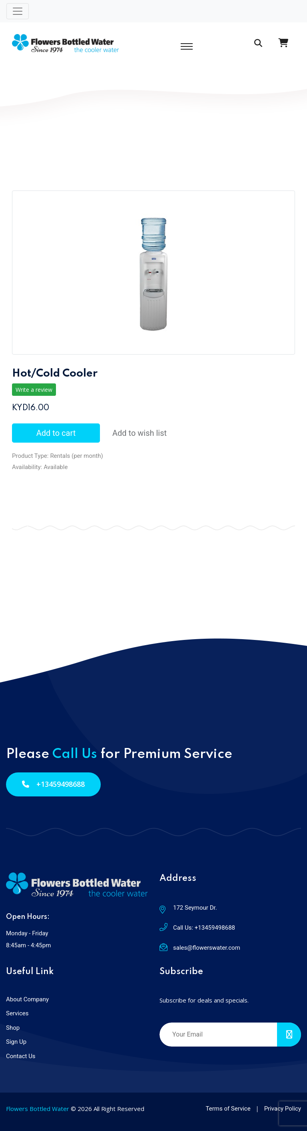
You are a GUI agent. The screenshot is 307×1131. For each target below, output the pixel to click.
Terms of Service (228, 1108)
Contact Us (21, 1056)
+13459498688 (53, 784)
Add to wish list (139, 433)
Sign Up (16, 1041)
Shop (13, 1027)
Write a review (34, 389)
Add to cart (56, 433)
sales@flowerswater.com (206, 947)
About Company (27, 999)
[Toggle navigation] (17, 11)
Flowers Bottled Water (37, 1109)
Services (17, 1013)
